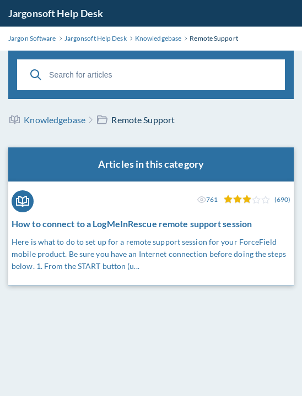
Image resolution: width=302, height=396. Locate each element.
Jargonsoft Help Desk (55, 13)
